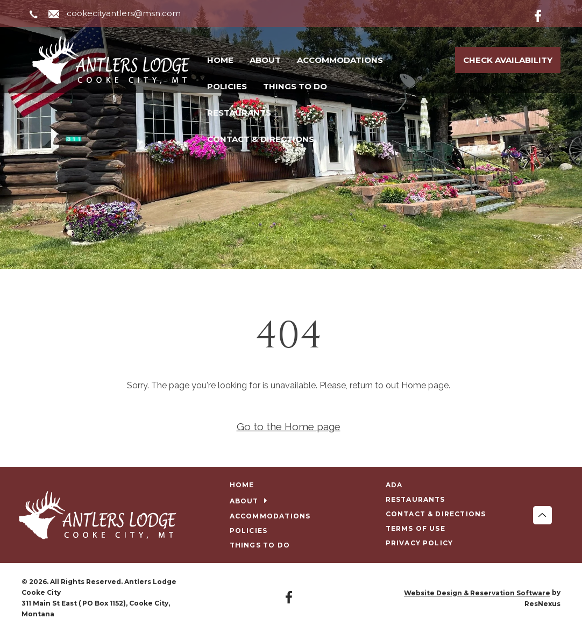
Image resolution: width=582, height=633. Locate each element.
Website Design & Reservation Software (477, 593)
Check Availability (507, 60)
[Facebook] (546, 14)
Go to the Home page (288, 426)
